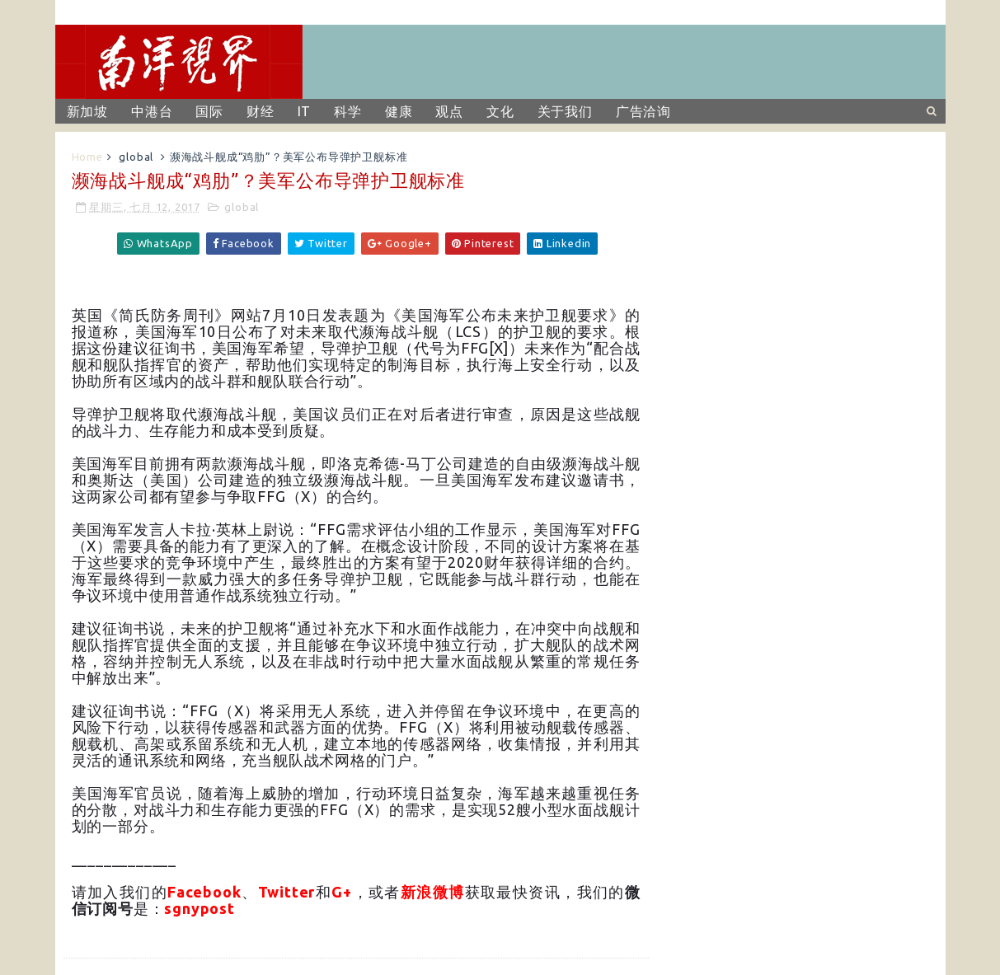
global (136, 156)
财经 (260, 111)
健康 (399, 111)
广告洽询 (643, 111)
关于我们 (565, 111)
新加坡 (87, 111)
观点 (449, 111)
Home (87, 156)
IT (305, 111)
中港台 (151, 111)
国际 (209, 111)
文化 (500, 111)
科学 (348, 111)
